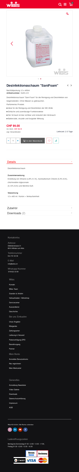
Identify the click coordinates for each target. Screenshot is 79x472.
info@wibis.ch (13, 264)
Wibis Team (13, 289)
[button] (67, 16)
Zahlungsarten (14, 330)
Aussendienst (14, 307)
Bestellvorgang (14, 344)
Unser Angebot (14, 321)
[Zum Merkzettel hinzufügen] (49, 140)
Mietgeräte (13, 326)
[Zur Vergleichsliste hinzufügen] (56, 140)
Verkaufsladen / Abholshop (19, 298)
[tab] (39, 161)
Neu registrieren (15, 363)
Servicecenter (14, 302)
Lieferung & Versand (16, 335)
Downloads (13, 394)
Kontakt (12, 284)
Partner (12, 348)
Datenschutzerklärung (17, 398)
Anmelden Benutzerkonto (18, 359)
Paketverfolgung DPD (17, 339)
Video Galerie (14, 389)
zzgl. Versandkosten (13, 132)
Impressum (13, 403)
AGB (11, 407)
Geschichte (13, 311)
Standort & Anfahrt (16, 293)
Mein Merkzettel (15, 368)
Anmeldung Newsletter (17, 385)
